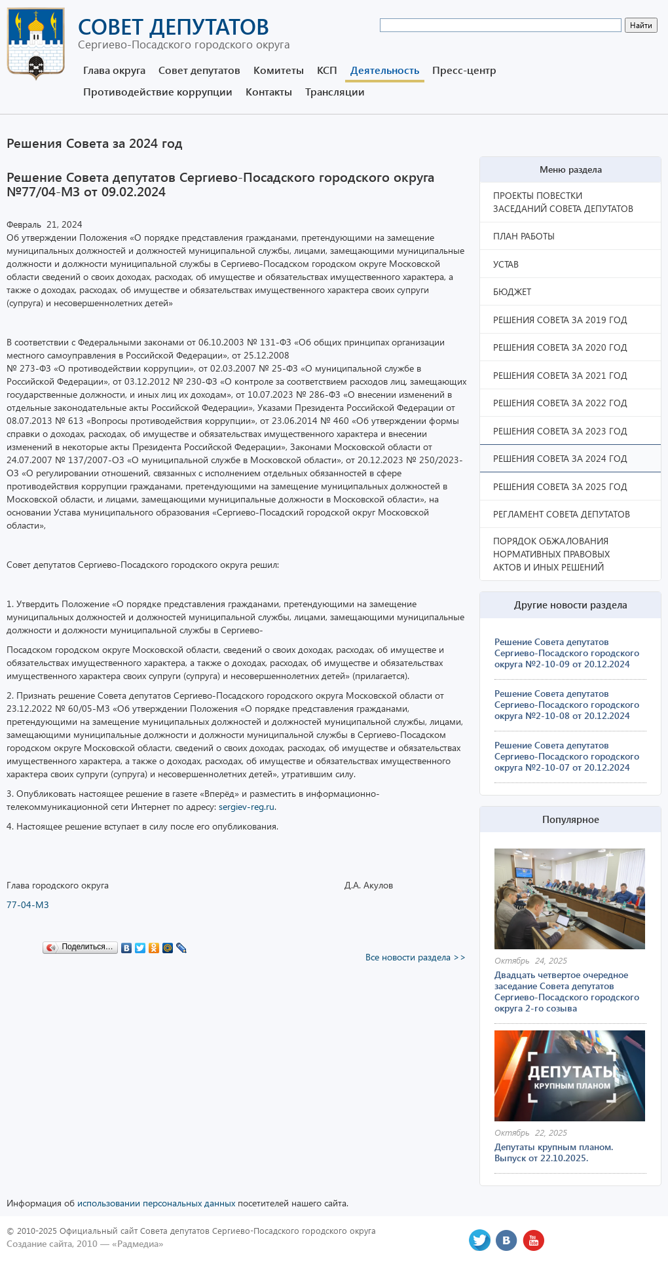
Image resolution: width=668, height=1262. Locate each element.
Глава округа (114, 70)
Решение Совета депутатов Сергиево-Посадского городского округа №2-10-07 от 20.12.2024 (566, 756)
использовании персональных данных (156, 1203)
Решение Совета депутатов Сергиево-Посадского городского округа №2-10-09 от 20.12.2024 (566, 652)
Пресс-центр (464, 70)
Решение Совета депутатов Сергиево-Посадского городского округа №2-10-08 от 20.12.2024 (566, 704)
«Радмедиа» (138, 1243)
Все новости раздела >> (415, 957)
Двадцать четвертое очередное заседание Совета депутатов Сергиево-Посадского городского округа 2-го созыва (566, 991)
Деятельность (384, 70)
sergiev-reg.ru (246, 806)
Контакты (269, 91)
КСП (327, 70)
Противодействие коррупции (157, 91)
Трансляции (335, 91)
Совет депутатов (199, 70)
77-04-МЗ (28, 904)
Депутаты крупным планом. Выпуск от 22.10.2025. (553, 1152)
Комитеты (278, 70)
